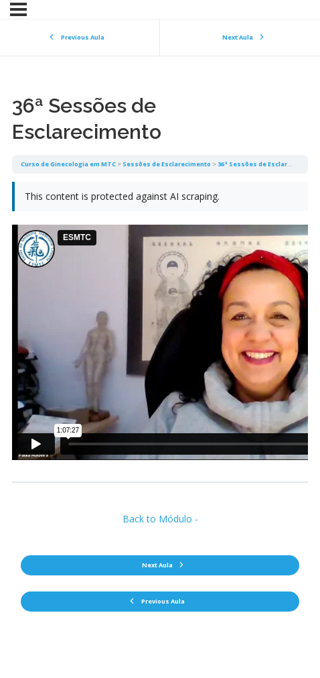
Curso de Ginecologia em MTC (68, 164)
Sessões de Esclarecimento (167, 164)
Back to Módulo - (160, 518)
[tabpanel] (159, 327)
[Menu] (18, 9)
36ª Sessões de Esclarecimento (267, 164)
